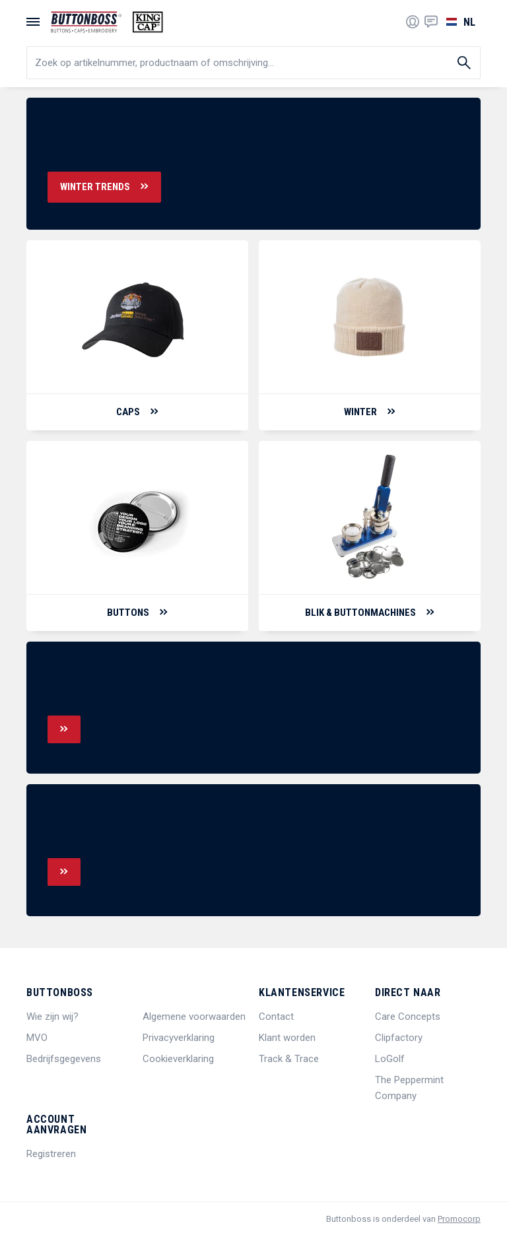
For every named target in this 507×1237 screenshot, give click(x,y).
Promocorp (459, 1219)
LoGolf (390, 1059)
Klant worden (287, 1038)
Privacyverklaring (179, 1038)
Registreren (51, 1154)
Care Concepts (407, 1016)
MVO (37, 1038)
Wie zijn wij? (52, 1016)
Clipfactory (398, 1038)
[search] (253, 62)
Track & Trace (289, 1059)
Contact (276, 1016)
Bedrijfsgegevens (63, 1059)
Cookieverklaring (178, 1059)
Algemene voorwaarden (194, 1016)
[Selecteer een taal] (459, 22)
